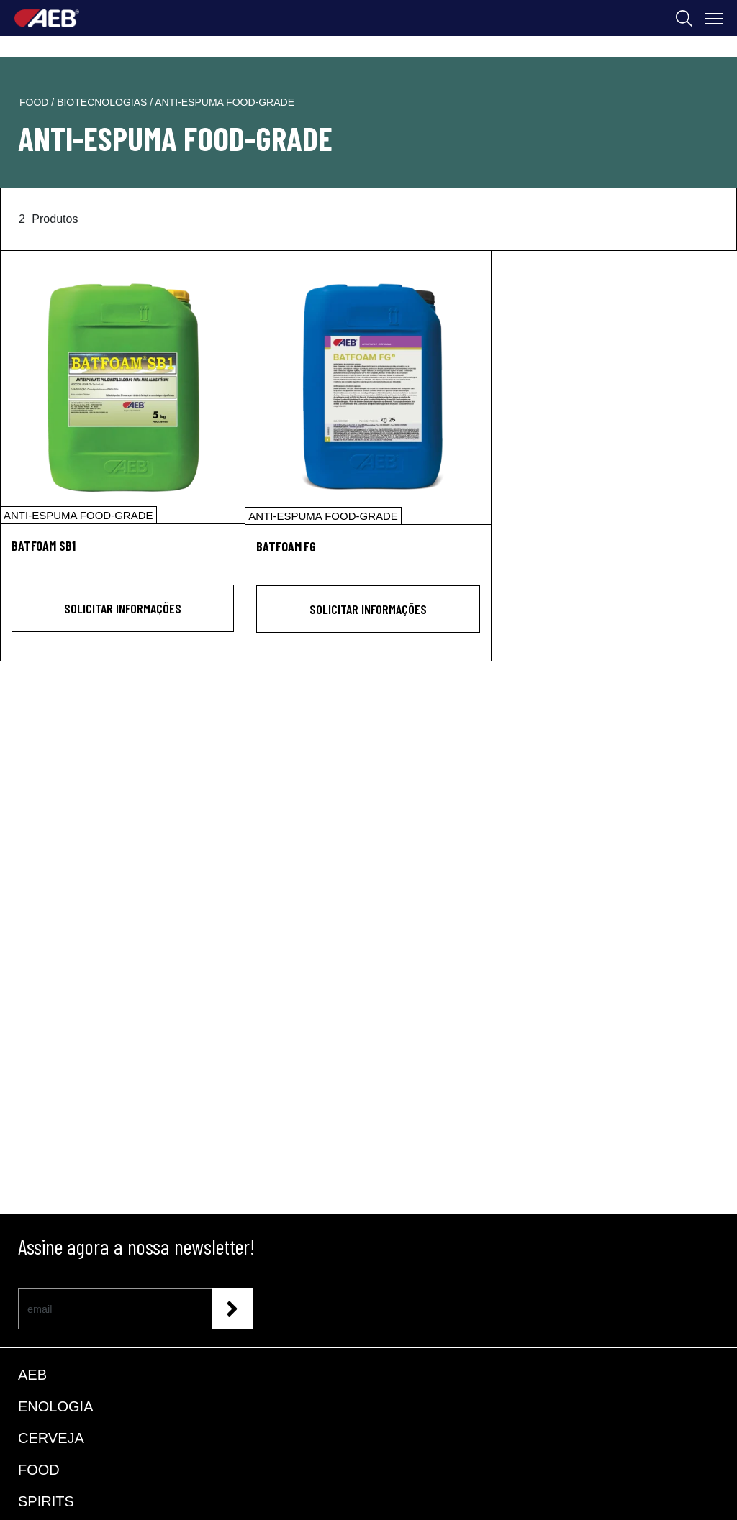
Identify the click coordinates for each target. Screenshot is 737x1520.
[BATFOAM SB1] (123, 387)
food (35, 102)
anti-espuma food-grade (224, 102)
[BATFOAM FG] (367, 387)
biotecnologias (103, 102)
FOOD (39, 1470)
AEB (32, 1375)
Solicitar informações (122, 608)
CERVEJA (51, 1438)
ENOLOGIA (55, 1406)
